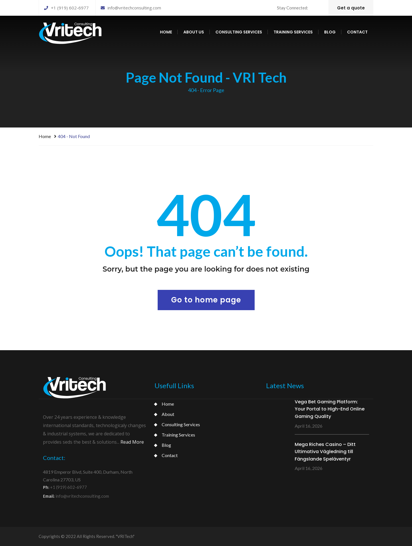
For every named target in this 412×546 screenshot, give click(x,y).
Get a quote (351, 8)
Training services (293, 32)
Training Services (178, 434)
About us (193, 32)
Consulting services (238, 32)
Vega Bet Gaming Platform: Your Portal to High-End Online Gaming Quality (330, 409)
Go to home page (206, 300)
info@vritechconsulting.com (131, 8)
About (168, 414)
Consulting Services (181, 424)
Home (166, 32)
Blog (330, 32)
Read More (132, 442)
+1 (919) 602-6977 (66, 8)
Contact (357, 32)
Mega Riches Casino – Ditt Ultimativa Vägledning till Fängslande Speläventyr (325, 451)
